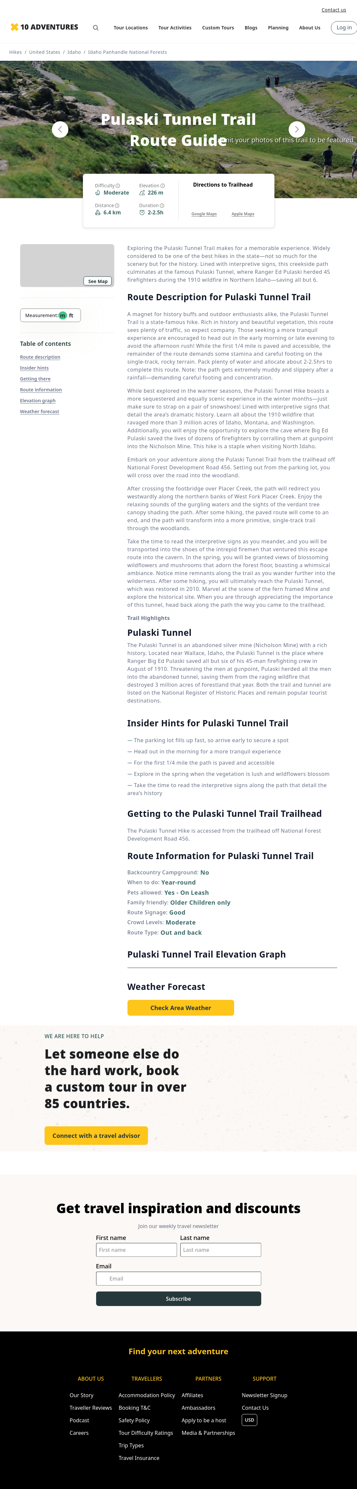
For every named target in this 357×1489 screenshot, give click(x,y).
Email (104, 1266)
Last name (195, 1237)
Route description (40, 357)
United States (44, 52)
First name (111, 1237)
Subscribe (178, 1298)
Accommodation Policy (147, 1395)
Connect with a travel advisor (96, 1136)
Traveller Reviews (91, 1407)
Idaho (74, 52)
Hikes (15, 52)
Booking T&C (135, 1407)
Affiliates (192, 1395)
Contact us (334, 10)
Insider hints (34, 368)
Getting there (35, 379)
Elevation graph (38, 400)
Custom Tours (218, 27)
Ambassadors (198, 1407)
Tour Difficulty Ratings (146, 1432)
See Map (98, 281)
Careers (79, 1432)
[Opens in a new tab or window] (204, 207)
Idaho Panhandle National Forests (127, 52)
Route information (41, 389)
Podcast (79, 1420)
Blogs (251, 27)
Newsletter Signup (264, 1395)
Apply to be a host (204, 1420)
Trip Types (131, 1445)
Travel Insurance (139, 1458)
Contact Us (255, 1407)
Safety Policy (134, 1420)
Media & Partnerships (208, 1432)
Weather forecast (39, 411)
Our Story (81, 1395)
